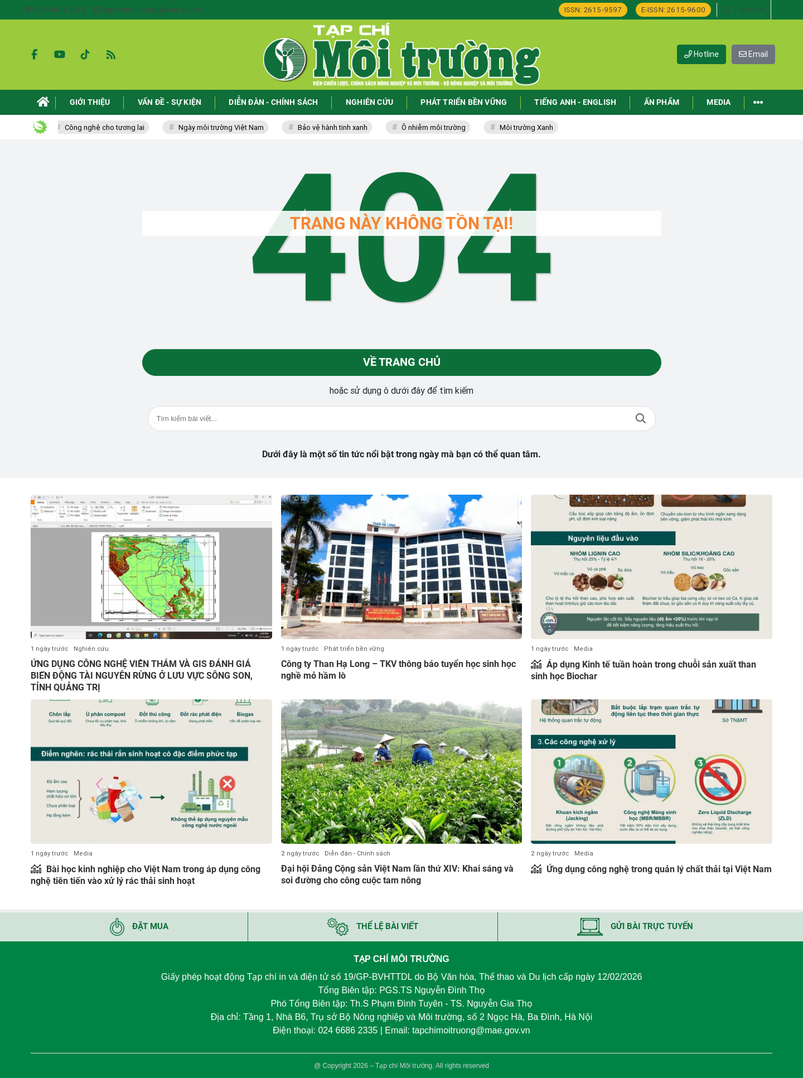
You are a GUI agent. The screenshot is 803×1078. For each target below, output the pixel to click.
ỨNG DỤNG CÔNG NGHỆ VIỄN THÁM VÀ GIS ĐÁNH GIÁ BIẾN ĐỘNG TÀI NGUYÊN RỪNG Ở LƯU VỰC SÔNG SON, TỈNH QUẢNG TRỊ (142, 676)
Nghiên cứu (91, 648)
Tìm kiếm (641, 418)
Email (753, 54)
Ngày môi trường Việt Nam (225, 127)
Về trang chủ (402, 362)
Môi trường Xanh (531, 127)
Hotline (701, 54)
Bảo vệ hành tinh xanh (337, 127)
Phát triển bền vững (354, 648)
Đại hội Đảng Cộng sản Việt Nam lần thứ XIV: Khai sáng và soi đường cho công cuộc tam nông (397, 874)
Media (583, 648)
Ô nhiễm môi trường (438, 127)
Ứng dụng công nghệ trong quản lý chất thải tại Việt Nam (658, 869)
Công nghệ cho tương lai (109, 127)
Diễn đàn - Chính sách (357, 853)
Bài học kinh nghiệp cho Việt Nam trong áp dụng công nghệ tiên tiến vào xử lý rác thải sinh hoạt (145, 875)
